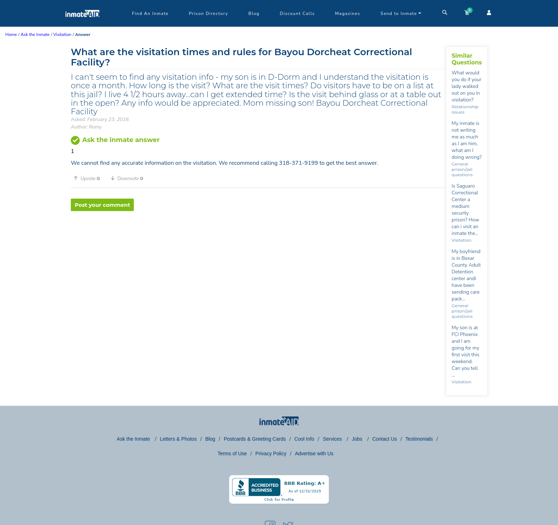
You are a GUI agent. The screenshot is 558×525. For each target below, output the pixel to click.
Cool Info (304, 439)
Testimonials (419, 439)
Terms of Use (232, 453)
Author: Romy (86, 127)
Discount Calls (297, 13)
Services (333, 439)
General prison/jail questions (462, 169)
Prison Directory (208, 13)
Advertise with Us (314, 453)
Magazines (347, 13)
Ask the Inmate (134, 439)
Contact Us (384, 439)
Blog (253, 13)
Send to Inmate (401, 13)
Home (11, 34)
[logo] (82, 25)
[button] (89, 178)
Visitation (462, 240)
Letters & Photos (178, 439)
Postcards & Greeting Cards (255, 439)
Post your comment (102, 204)
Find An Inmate (150, 13)
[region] (258, 234)
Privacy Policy (271, 453)
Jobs (357, 439)
